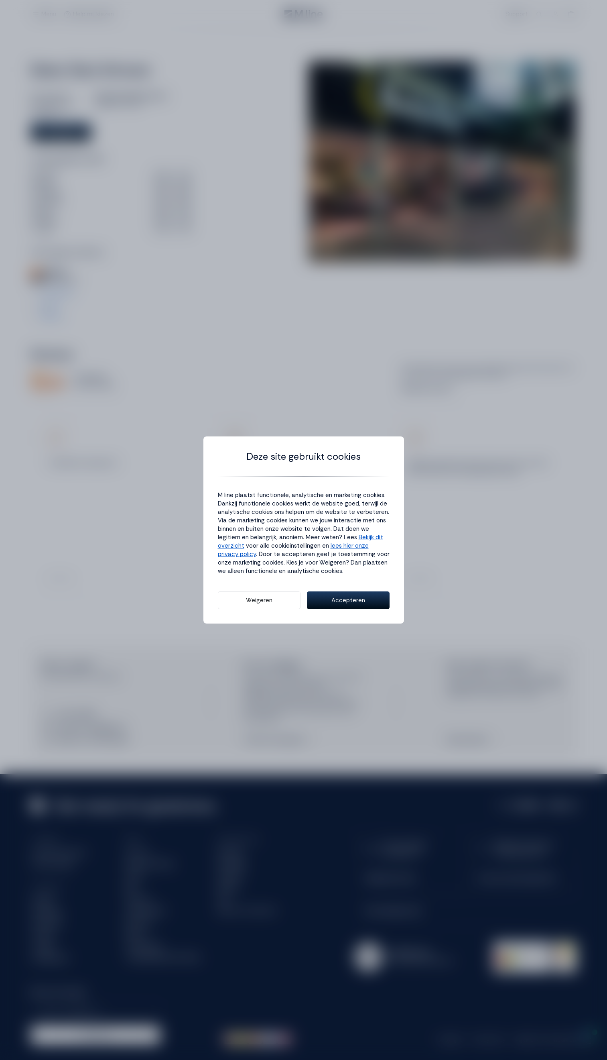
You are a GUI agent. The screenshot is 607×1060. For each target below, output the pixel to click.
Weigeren (259, 600)
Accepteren (348, 600)
